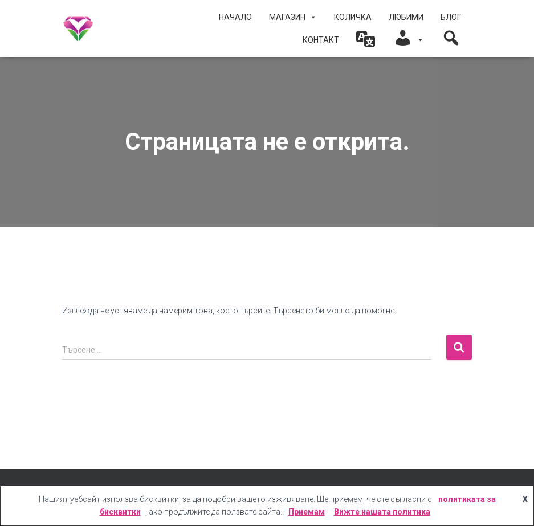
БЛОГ (451, 17)
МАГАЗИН (293, 17)
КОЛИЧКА (353, 17)
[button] (366, 39)
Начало (235, 17)
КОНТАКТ (321, 39)
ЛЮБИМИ (406, 17)
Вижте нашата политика (382, 511)
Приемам (306, 511)
